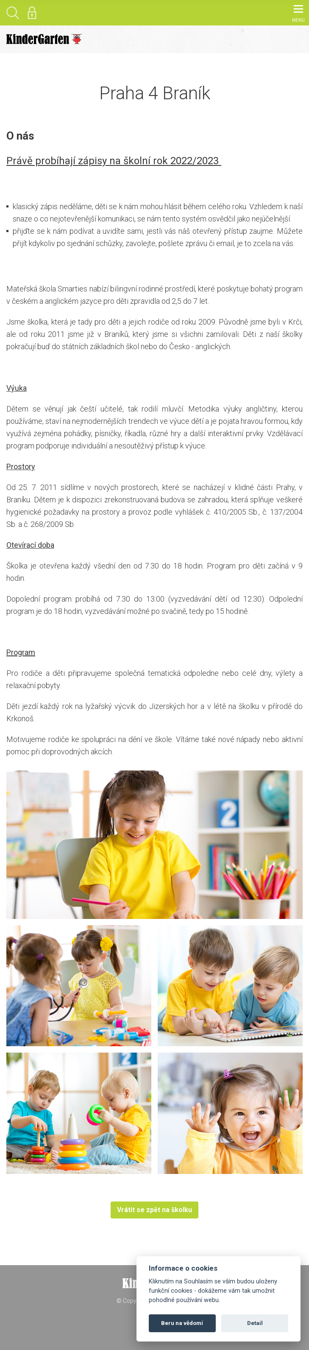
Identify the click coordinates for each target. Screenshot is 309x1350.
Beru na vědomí (182, 1323)
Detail (255, 1323)
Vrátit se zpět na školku (154, 1210)
